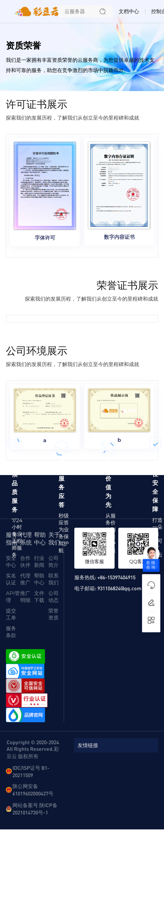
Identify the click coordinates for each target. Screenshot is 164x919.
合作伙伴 (25, 561)
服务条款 (11, 632)
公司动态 (53, 596)
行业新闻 (39, 561)
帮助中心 (39, 579)
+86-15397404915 (116, 577)
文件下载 (39, 596)
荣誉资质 (53, 614)
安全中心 (11, 561)
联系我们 (53, 579)
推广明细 (25, 596)
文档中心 (129, 11)
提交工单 (11, 614)
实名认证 (11, 579)
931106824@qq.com (119, 588)
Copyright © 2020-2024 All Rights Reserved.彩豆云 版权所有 (33, 749)
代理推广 (25, 579)
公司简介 (53, 561)
